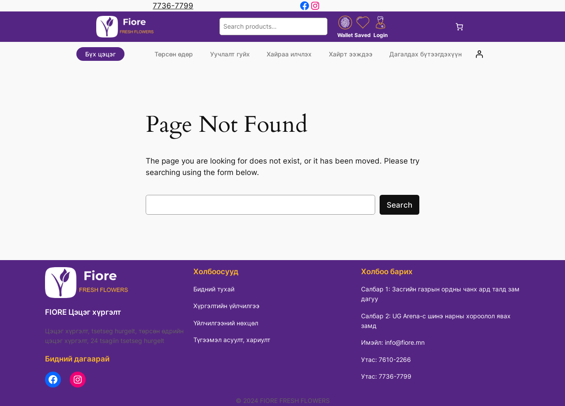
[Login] (479, 54)
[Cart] (459, 26)
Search (399, 205)
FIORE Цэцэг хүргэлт (83, 312)
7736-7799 (173, 5)
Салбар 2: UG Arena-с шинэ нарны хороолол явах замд (436, 320)
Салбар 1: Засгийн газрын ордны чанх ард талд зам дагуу (440, 293)
